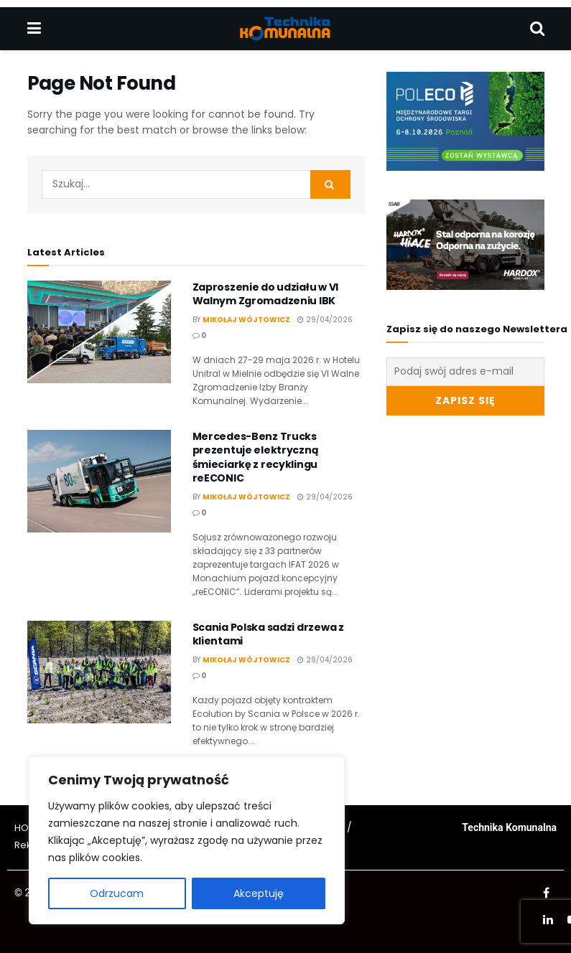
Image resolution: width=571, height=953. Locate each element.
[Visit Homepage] (285, 28)
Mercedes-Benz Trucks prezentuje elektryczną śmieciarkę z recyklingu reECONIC (255, 457)
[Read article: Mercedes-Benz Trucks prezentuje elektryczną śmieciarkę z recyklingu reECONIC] (99, 481)
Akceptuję (258, 893)
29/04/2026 (325, 319)
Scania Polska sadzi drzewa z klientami (268, 634)
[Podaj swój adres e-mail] (465, 371)
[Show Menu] (34, 28)
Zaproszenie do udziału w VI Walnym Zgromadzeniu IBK (265, 294)
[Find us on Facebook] (546, 893)
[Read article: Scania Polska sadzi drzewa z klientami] (99, 672)
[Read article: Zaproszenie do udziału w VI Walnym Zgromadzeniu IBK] (99, 332)
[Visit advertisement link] (465, 121)
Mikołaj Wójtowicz (246, 319)
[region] (187, 840)
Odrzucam (117, 893)
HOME (28, 828)
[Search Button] (537, 28)
